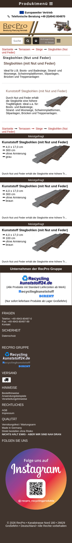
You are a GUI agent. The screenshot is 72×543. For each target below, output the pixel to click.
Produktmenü (36, 4)
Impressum (8, 413)
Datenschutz (9, 335)
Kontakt (6, 324)
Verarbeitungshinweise (14, 398)
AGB (4, 410)
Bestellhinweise (10, 393)
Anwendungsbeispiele (14, 396)
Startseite (7, 49)
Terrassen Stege (31, 49)
